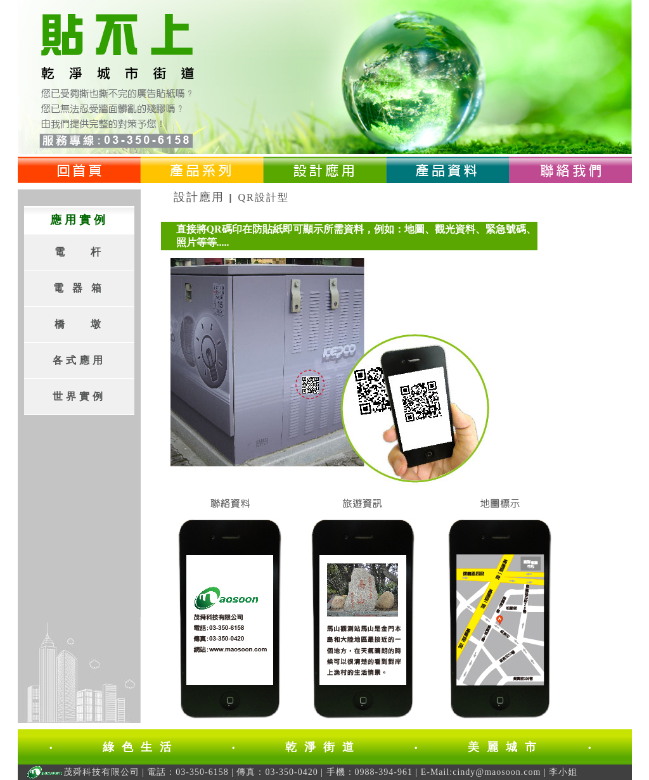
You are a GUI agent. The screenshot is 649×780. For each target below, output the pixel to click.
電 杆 (79, 251)
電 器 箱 (79, 288)
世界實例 (79, 396)
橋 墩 (79, 324)
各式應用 (79, 360)
